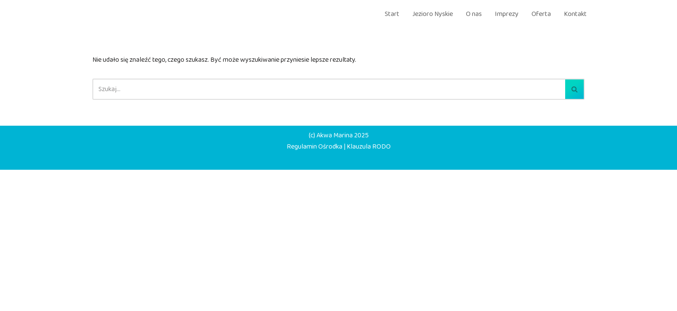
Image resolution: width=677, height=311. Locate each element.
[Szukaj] (328, 91)
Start (392, 14)
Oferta (541, 14)
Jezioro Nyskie (432, 14)
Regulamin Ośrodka (313, 287)
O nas (474, 14)
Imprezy (507, 14)
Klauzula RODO (371, 287)
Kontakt (575, 14)
